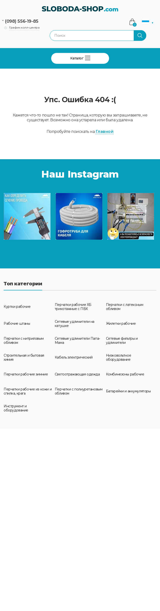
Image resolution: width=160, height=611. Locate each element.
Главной (104, 131)
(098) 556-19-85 (21, 21)
